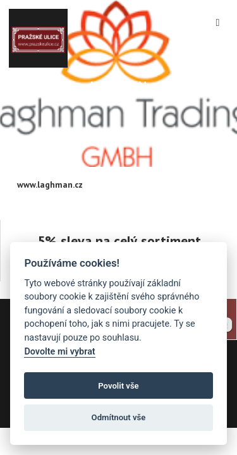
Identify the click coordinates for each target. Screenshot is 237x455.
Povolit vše (118, 386)
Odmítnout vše (119, 417)
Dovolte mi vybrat (59, 351)
